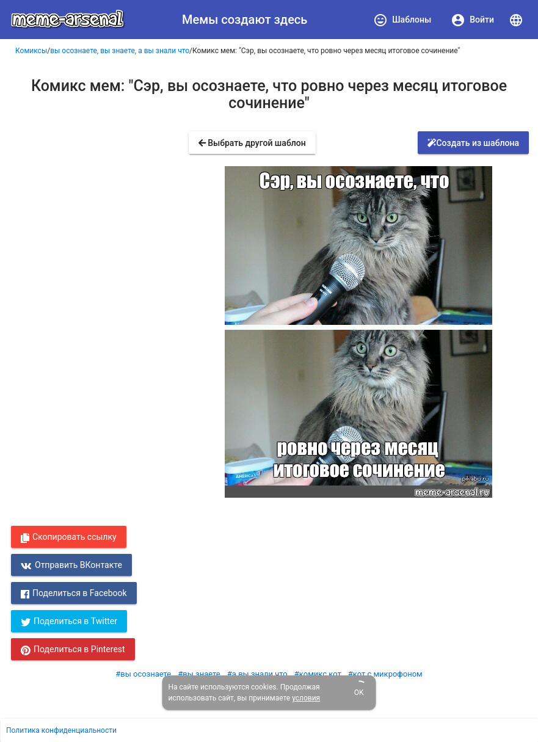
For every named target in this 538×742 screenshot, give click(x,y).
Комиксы (31, 50)
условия (306, 698)
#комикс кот (317, 673)
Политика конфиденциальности (61, 730)
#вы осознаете (143, 673)
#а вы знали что (257, 673)
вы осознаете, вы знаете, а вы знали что (119, 50)
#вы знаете (199, 673)
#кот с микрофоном (385, 673)
